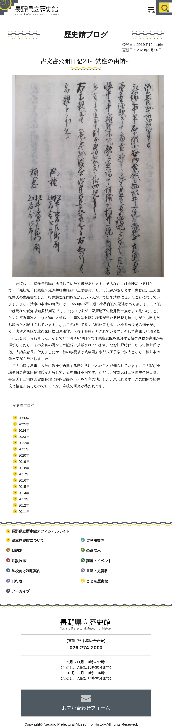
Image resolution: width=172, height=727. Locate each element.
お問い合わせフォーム (86, 707)
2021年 (24, 449)
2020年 (24, 455)
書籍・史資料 (97, 571)
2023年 (24, 437)
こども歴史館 (97, 581)
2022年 (24, 443)
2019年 (24, 462)
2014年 (24, 493)
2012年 (24, 505)
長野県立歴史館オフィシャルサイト (40, 531)
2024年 (24, 430)
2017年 (24, 474)
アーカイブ (21, 591)
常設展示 (19, 561)
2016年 (24, 480)
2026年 (24, 418)
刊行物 (17, 581)
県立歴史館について (28, 540)
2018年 (24, 468)
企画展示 (93, 550)
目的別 (17, 550)
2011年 (24, 512)
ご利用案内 (95, 540)
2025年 (24, 424)
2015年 (24, 487)
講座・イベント (99, 561)
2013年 (24, 499)
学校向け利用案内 (26, 571)
